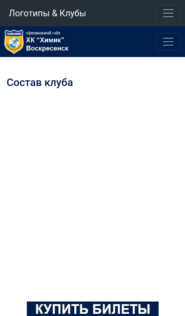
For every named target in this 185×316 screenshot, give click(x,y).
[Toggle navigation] (168, 13)
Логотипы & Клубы (47, 13)
